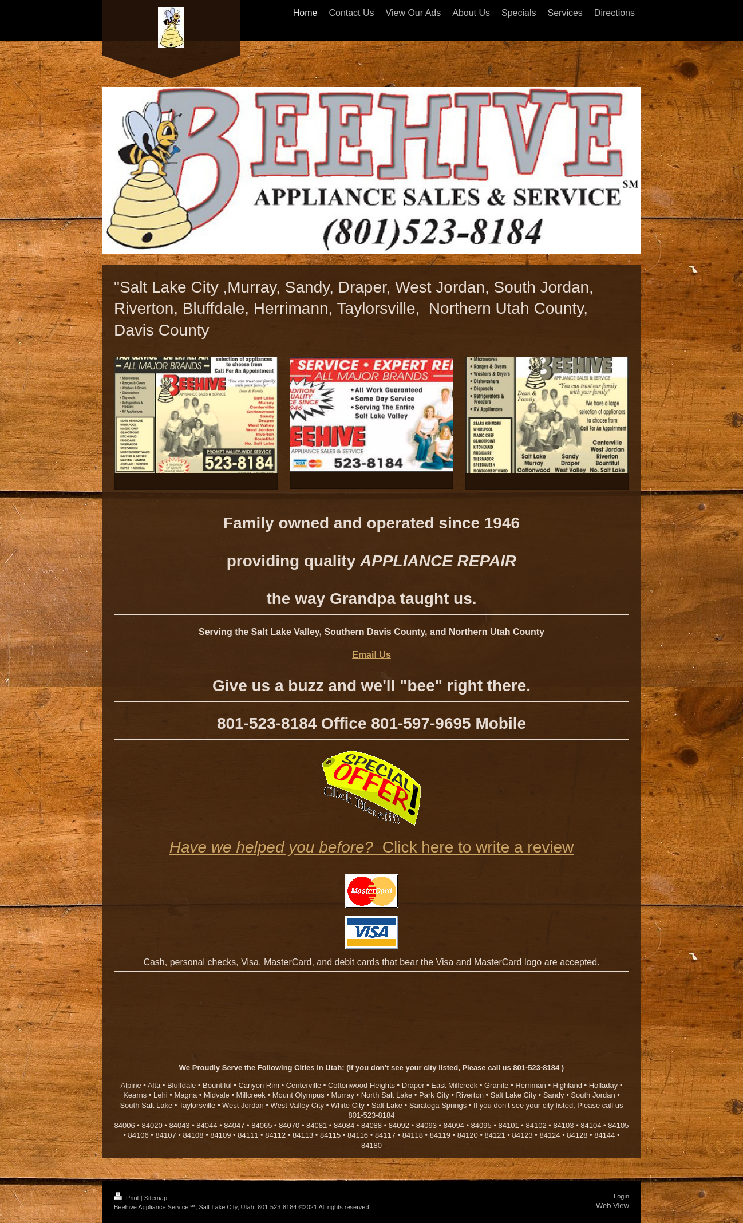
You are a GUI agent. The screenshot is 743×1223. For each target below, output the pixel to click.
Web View (612, 1205)
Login (621, 1196)
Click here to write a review (371, 847)
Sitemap (155, 1197)
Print (127, 1197)
